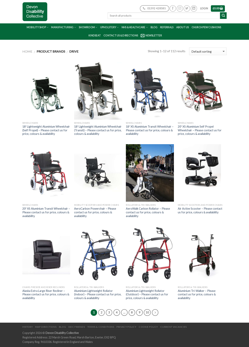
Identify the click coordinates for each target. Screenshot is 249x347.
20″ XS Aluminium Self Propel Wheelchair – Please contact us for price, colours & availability (200, 130)
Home (27, 51)
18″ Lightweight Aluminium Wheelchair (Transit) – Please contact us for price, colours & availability (98, 130)
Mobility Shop (38, 27)
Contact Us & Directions (120, 35)
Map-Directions (46, 326)
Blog (154, 27)
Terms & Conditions (100, 326)
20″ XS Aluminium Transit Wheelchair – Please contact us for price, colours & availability (46, 212)
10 (147, 312)
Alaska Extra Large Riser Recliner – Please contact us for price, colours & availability (45, 294)
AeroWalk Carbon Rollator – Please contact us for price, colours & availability (148, 212)
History (27, 326)
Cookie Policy (148, 326)
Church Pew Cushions (206, 27)
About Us (182, 27)
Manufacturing (63, 27)
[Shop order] (208, 51)
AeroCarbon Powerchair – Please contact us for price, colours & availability (95, 212)
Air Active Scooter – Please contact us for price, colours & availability (200, 210)
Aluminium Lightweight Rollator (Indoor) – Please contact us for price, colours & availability (97, 294)
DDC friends (76, 326)
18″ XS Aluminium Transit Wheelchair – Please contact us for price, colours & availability (150, 130)
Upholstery (109, 27)
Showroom (88, 27)
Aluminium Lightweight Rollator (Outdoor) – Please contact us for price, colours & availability (147, 294)
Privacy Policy (126, 326)
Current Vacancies (173, 326)
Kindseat (95, 35)
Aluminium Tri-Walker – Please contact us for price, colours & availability (197, 294)
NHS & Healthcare (135, 27)
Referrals (166, 27)
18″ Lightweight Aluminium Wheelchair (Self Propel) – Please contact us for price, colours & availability (46, 130)
